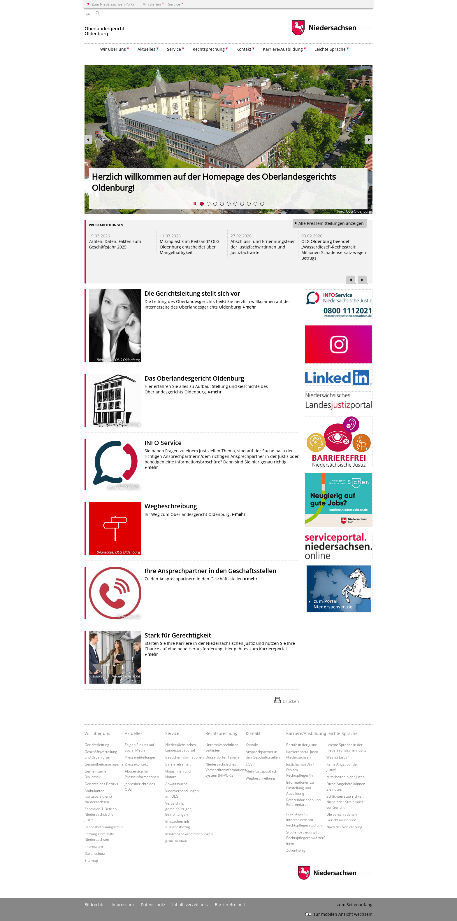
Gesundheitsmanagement (106, 764)
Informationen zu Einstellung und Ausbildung (300, 788)
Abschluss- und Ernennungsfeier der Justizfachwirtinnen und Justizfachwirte (263, 247)
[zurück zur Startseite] (105, 28)
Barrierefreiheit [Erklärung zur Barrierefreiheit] (230, 904)
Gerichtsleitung (97, 744)
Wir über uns (97, 733)
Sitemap (91, 860)
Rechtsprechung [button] (209, 49)
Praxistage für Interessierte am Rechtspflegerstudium (304, 819)
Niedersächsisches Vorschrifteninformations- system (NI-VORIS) (226, 770)
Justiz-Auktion (176, 840)
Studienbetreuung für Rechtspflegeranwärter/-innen (306, 837)
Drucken (291, 701)
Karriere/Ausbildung (305, 733)
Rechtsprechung (221, 733)
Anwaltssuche (176, 783)
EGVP (250, 764)
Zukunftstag (295, 850)
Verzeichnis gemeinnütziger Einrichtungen (178, 809)
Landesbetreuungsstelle (104, 826)
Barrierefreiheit (178, 764)
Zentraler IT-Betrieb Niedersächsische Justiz (101, 814)
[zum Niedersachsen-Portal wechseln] (323, 34)
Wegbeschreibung (171, 506)
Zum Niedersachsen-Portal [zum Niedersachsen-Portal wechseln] (113, 4)
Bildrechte (95, 904)
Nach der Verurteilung (344, 826)
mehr (250, 307)
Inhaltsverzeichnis (190, 904)
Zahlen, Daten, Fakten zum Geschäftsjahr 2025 (115, 244)
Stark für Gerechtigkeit (178, 635)
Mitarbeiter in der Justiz (345, 776)
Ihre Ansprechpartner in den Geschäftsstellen (210, 571)
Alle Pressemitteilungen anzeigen (331, 223)
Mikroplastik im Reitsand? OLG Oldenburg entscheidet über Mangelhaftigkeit (189, 247)
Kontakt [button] (243, 49)
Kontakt (253, 733)
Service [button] (174, 49)
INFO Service (163, 443)
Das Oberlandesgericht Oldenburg (194, 378)
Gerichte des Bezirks (101, 783)
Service (172, 733)
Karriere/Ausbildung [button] (283, 49)
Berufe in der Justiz (301, 744)
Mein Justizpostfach (261, 771)
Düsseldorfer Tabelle (222, 757)
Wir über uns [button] (113, 49)
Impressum (94, 846)
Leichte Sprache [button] (330, 49)
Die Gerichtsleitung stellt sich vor (192, 293)
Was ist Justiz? (337, 757)
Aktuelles (134, 733)
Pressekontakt (136, 764)
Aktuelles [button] (146, 49)
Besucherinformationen (184, 757)
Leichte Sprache (342, 733)
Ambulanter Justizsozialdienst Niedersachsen (98, 796)
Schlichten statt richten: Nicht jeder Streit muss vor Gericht (345, 802)
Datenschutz (95, 853)
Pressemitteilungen (140, 757)
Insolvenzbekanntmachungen (189, 833)
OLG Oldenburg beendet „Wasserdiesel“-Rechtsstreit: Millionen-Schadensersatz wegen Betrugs (333, 250)
